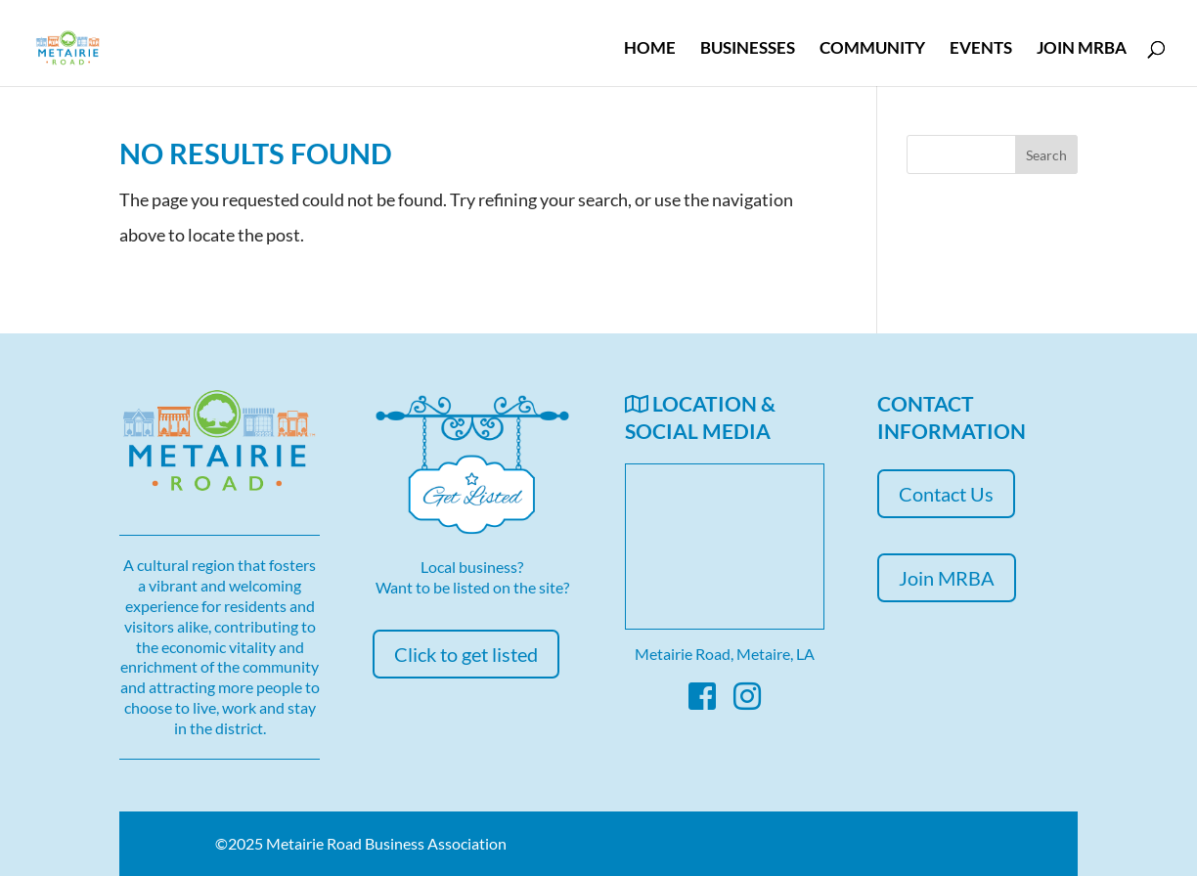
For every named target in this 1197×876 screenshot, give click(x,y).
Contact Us (946, 493)
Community (872, 49)
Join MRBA (1082, 49)
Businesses (747, 49)
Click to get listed (466, 654)
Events (981, 49)
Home (650, 49)
